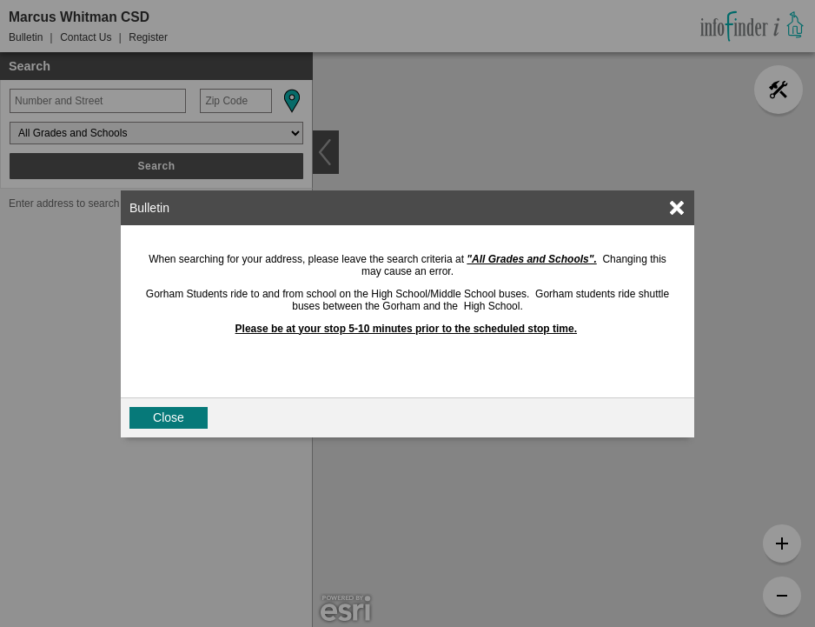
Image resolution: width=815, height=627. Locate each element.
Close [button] (168, 417)
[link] (676, 207)
